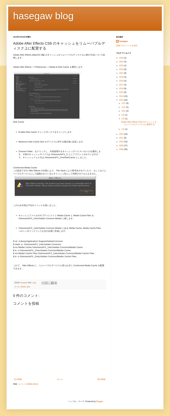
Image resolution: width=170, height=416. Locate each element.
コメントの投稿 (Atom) (28, 384)
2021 (121, 73)
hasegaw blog (43, 15)
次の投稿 (18, 379)
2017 (121, 85)
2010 (121, 141)
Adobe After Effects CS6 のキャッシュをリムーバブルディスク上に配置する (138, 123)
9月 (123, 115)
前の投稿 (101, 379)
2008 (121, 149)
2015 (121, 92)
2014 (121, 96)
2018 (121, 81)
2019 (121, 77)
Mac (28, 287)
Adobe (23, 287)
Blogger (99, 401)
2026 (121, 58)
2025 (121, 61)
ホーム (60, 379)
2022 (121, 69)
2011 (121, 138)
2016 (121, 88)
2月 (123, 119)
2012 (121, 134)
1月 (123, 129)
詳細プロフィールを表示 (127, 45)
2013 (121, 100)
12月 (123, 103)
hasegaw (123, 41)
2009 (121, 145)
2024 (121, 65)
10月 (123, 111)
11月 (123, 107)
